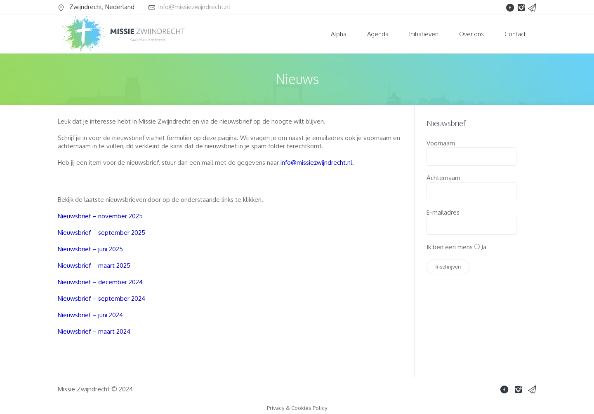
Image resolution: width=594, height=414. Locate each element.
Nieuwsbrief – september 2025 (101, 232)
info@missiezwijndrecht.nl (194, 7)
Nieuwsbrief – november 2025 (100, 216)
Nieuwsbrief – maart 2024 (94, 331)
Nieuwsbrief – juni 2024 (90, 315)
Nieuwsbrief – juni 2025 (90, 249)
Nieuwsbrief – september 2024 (101, 298)
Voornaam (441, 143)
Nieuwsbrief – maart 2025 (94, 265)
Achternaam (443, 178)
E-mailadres (443, 212)
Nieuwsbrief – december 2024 (100, 282)
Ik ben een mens (450, 247)
